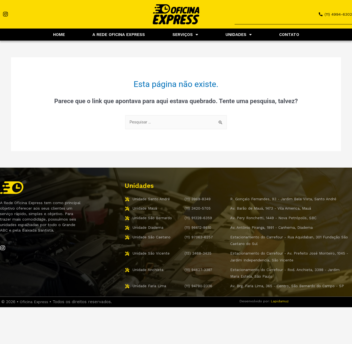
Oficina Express (35, 313)
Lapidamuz (280, 312)
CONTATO (289, 34)
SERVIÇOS (185, 35)
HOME (59, 34)
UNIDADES (239, 35)
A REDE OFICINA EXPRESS (118, 34)
